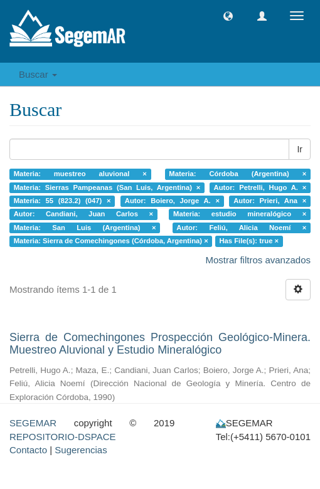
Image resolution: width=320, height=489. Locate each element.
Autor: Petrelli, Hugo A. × (260, 187)
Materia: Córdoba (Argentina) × (237, 173)
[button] (228, 16)
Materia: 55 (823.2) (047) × (62, 200)
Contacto (28, 449)
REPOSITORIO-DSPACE (62, 436)
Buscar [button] (38, 74)
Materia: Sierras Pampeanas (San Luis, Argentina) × (107, 187)
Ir (299, 149)
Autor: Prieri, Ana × (269, 200)
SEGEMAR (32, 423)
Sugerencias (81, 449)
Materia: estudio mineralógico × (239, 214)
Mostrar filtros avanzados (258, 260)
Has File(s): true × (249, 241)
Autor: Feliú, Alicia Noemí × (241, 227)
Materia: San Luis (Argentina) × (85, 227)
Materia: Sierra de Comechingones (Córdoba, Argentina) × (111, 241)
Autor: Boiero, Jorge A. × (172, 200)
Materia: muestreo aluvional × (80, 173)
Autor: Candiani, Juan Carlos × (83, 214)
